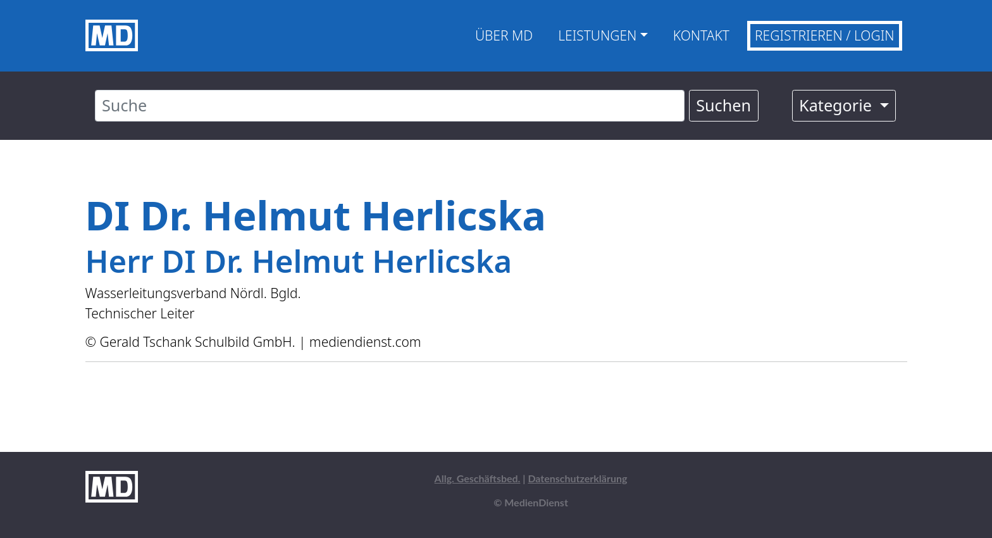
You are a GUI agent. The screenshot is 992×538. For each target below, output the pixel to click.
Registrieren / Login (825, 35)
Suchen (723, 105)
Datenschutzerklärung (577, 478)
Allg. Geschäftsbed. (478, 478)
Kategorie (837, 105)
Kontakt (701, 35)
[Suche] (390, 106)
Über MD (504, 35)
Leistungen (597, 35)
